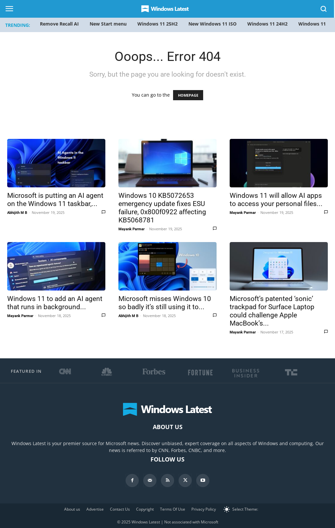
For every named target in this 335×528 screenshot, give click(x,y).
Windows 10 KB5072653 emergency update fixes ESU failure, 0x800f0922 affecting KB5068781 (162, 208)
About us (72, 509)
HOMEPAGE (188, 95)
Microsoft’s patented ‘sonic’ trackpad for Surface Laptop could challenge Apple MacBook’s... (272, 311)
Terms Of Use (172, 509)
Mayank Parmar (131, 229)
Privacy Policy (203, 509)
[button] (324, 10)
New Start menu (108, 24)
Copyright (145, 509)
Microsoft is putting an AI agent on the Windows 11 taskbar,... (55, 200)
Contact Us (120, 509)
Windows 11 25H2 (157, 24)
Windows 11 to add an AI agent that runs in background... (54, 303)
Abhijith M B (17, 213)
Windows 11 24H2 (267, 24)
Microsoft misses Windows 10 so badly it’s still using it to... (164, 303)
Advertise (95, 509)
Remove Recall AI (59, 24)
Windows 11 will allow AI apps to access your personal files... (276, 200)
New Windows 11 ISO (212, 24)
